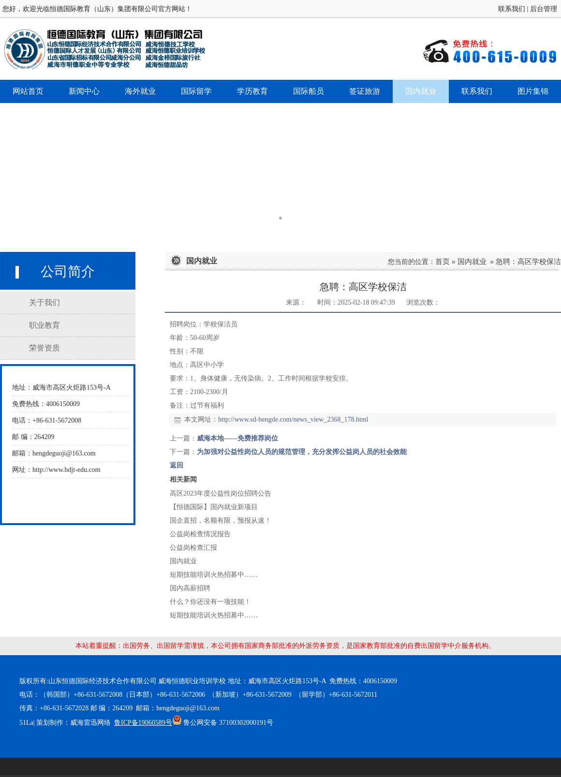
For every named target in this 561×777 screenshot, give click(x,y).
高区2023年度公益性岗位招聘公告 (220, 493)
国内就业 (472, 261)
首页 (442, 261)
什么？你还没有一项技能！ (210, 601)
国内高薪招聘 (190, 588)
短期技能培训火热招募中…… (214, 574)
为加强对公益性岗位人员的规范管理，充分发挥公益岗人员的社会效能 (302, 451)
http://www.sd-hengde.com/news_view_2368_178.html (293, 419)
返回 (176, 465)
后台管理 (543, 9)
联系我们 (511, 9)
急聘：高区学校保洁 (528, 261)
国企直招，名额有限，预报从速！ (220, 520)
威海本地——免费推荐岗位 (237, 438)
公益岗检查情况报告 (200, 534)
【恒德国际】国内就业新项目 (214, 507)
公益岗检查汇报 (193, 547)
